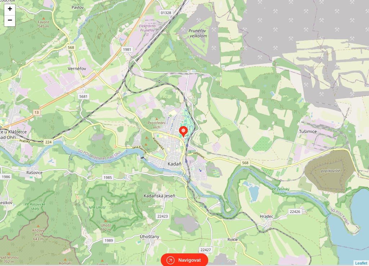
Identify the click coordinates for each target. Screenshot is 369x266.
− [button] (10, 20)
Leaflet (361, 256)
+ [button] (10, 9)
